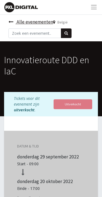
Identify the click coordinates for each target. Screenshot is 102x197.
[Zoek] (66, 33)
